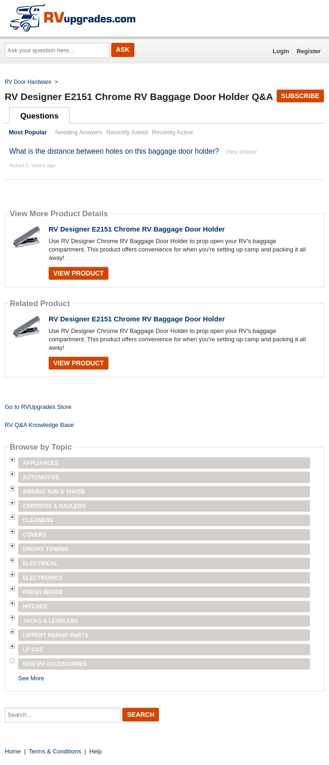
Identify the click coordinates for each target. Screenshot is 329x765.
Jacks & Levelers (50, 621)
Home (13, 751)
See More (31, 678)
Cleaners (38, 520)
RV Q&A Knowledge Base (39, 424)
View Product (78, 273)
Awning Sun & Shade (54, 492)
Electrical (40, 563)
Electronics (43, 578)
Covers (34, 535)
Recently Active (172, 132)
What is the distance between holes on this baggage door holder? (115, 151)
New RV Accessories (55, 664)
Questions (39, 116)
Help (95, 751)
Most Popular (28, 132)
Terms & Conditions (55, 751)
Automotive (41, 477)
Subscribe (300, 96)
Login (281, 51)
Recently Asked (127, 132)
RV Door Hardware (28, 82)
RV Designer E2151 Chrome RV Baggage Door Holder (137, 229)
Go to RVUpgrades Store (38, 406)
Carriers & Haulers (54, 506)
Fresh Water (43, 592)
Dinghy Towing (46, 549)
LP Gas (33, 649)
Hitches (35, 606)
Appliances (40, 463)
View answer (241, 152)
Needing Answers (78, 132)
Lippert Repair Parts (56, 635)
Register (309, 51)
